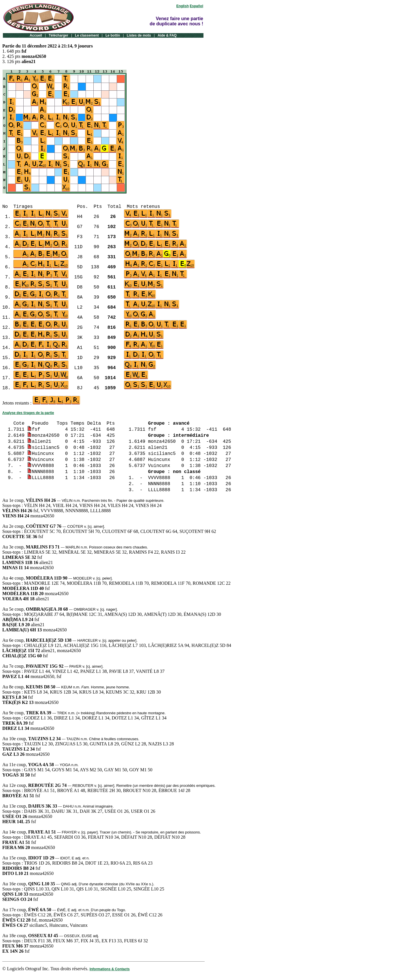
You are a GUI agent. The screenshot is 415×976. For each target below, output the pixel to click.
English (182, 6)
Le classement (87, 35)
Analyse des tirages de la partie (28, 413)
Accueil (36, 35)
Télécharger (58, 35)
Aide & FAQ (167, 35)
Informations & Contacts (110, 969)
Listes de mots (139, 35)
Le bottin (112, 35)
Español (196, 6)
